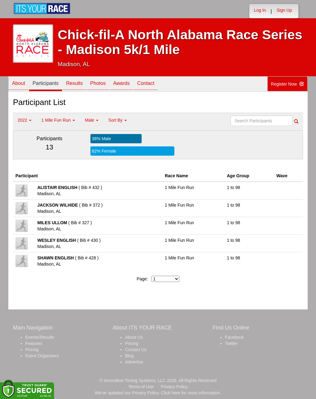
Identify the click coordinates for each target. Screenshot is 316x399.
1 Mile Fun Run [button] (58, 120)
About (20, 84)
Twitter (231, 343)
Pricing (32, 349)
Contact (163, 84)
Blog (129, 355)
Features (33, 343)
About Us (134, 337)
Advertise (134, 361)
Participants (50, 84)
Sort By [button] (117, 120)
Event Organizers (42, 355)
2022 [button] (24, 120)
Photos (109, 84)
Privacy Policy (174, 386)
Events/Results (39, 337)
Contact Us (135, 349)
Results (82, 84)
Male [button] (91, 120)
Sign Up (284, 10)
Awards (135, 84)
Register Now (287, 84)
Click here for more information (190, 392)
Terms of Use (141, 386)
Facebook (234, 337)
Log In (260, 10)
